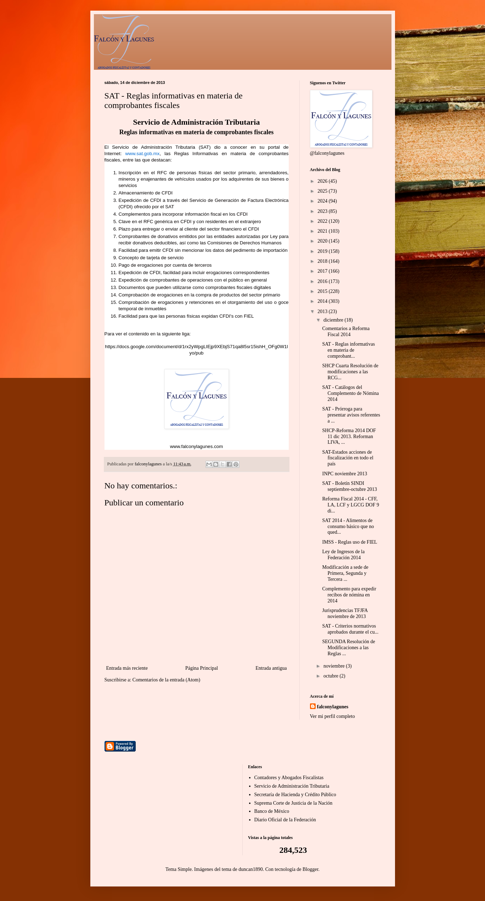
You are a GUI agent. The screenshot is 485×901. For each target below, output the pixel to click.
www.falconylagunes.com (196, 446)
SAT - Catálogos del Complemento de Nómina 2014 (350, 393)
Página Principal (201, 668)
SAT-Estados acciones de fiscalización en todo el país (347, 458)
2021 (323, 231)
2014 (323, 301)
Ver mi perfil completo (332, 716)
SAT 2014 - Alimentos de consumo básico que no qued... (348, 526)
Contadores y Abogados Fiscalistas (289, 777)
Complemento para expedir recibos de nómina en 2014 (349, 595)
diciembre (333, 320)
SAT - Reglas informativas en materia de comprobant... (348, 350)
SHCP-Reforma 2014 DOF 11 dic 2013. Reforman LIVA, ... (349, 436)
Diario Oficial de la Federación (285, 819)
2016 (323, 281)
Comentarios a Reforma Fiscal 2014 (346, 331)
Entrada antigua (271, 668)
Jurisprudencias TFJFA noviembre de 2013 (344, 613)
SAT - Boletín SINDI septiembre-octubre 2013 (349, 486)
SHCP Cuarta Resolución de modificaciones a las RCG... (350, 371)
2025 (323, 191)
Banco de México (271, 811)
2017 (323, 271)
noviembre (334, 666)
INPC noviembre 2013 (344, 473)
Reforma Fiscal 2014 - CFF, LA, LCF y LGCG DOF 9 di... (350, 505)
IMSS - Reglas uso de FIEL (349, 542)
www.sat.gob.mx (142, 153)
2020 (323, 241)
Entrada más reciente (127, 668)
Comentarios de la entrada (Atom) (166, 679)
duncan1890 (250, 869)
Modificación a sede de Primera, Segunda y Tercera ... (345, 573)
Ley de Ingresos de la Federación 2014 (343, 554)
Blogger (310, 869)
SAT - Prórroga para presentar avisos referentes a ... (351, 415)
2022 (323, 221)
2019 (323, 251)
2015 (323, 291)
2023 (323, 211)
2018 (323, 261)
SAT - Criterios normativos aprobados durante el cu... (350, 629)
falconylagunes (333, 706)
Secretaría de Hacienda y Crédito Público (295, 794)
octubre (331, 676)
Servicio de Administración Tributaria (291, 786)
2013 (323, 311)
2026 (323, 181)
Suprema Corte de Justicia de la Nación (293, 803)
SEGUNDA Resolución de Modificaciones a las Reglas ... (348, 647)
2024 (323, 201)
